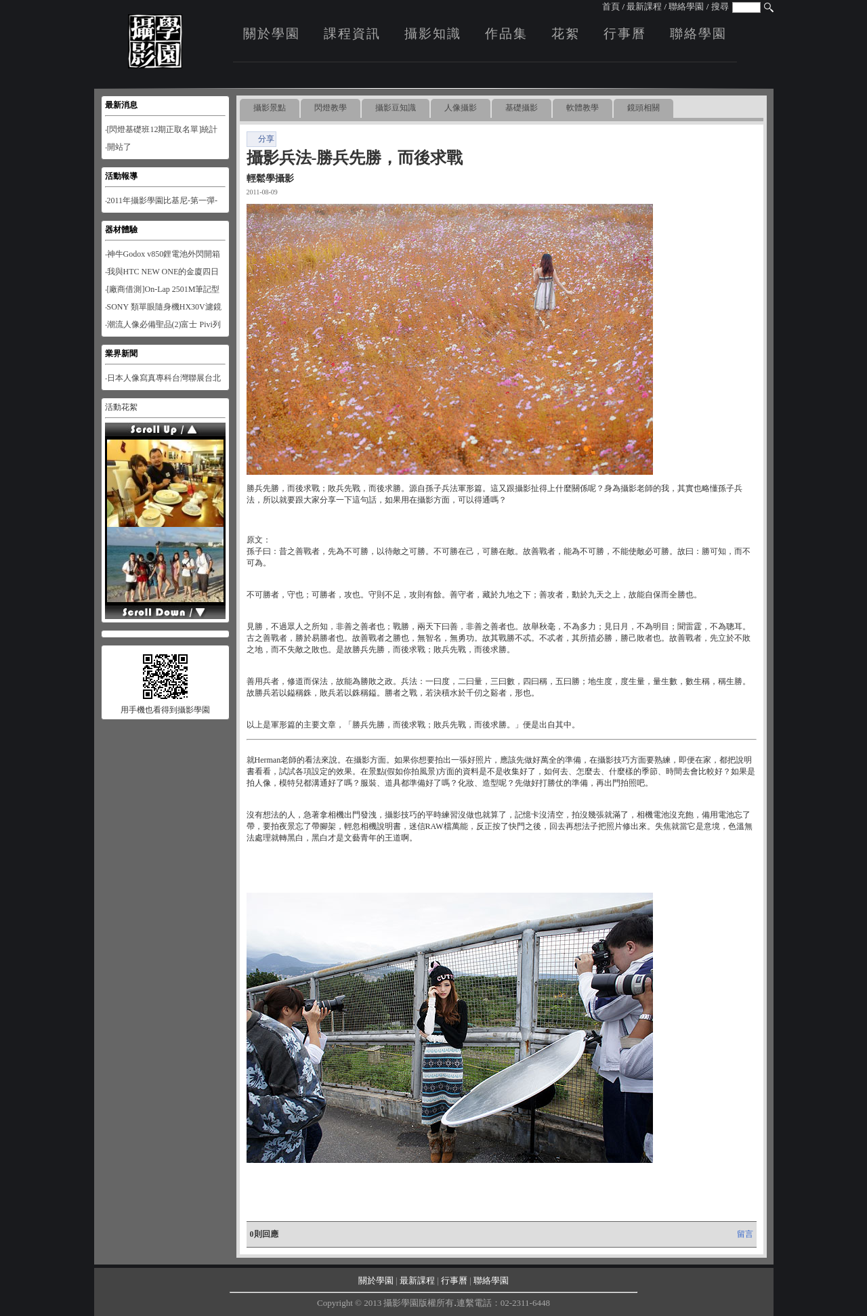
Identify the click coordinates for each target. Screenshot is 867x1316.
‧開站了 (118, 147)
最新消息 (121, 105)
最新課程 (644, 6)
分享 (261, 139)
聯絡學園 (686, 6)
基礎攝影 (521, 107)
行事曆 (625, 33)
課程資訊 (352, 33)
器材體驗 (121, 229)
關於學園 (271, 33)
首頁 (611, 6)
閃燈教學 (330, 107)
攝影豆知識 (395, 107)
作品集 (506, 33)
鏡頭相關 (643, 107)
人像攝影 (460, 107)
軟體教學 (582, 107)
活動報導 (121, 176)
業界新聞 (121, 353)
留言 (745, 1234)
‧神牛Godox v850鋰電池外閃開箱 (163, 254)
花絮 (565, 33)
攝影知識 (432, 33)
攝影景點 (269, 107)
